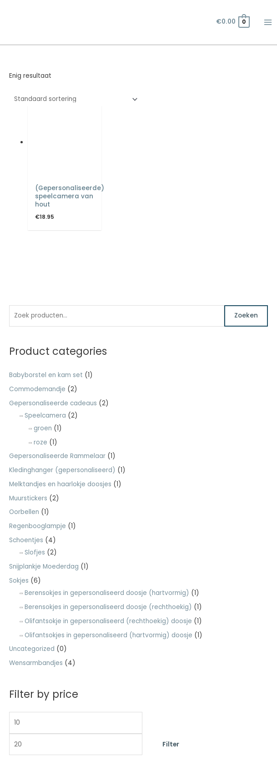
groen (43, 428)
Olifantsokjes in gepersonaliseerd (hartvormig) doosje (108, 635)
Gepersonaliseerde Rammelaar (57, 456)
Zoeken (246, 315)
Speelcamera (45, 415)
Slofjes (35, 552)
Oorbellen (24, 512)
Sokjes (19, 580)
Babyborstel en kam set (46, 375)
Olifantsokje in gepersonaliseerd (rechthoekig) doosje (108, 621)
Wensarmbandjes (36, 663)
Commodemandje (37, 389)
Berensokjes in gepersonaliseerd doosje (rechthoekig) (108, 607)
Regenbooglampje (37, 526)
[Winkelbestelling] (74, 99)
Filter (170, 744)
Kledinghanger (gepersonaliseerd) (62, 470)
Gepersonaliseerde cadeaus (53, 403)
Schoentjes (26, 540)
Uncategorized (32, 649)
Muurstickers (28, 498)
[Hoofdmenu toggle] (268, 22)
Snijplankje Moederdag (44, 566)
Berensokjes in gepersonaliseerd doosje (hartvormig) (107, 593)
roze (40, 442)
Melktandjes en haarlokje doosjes (60, 484)
